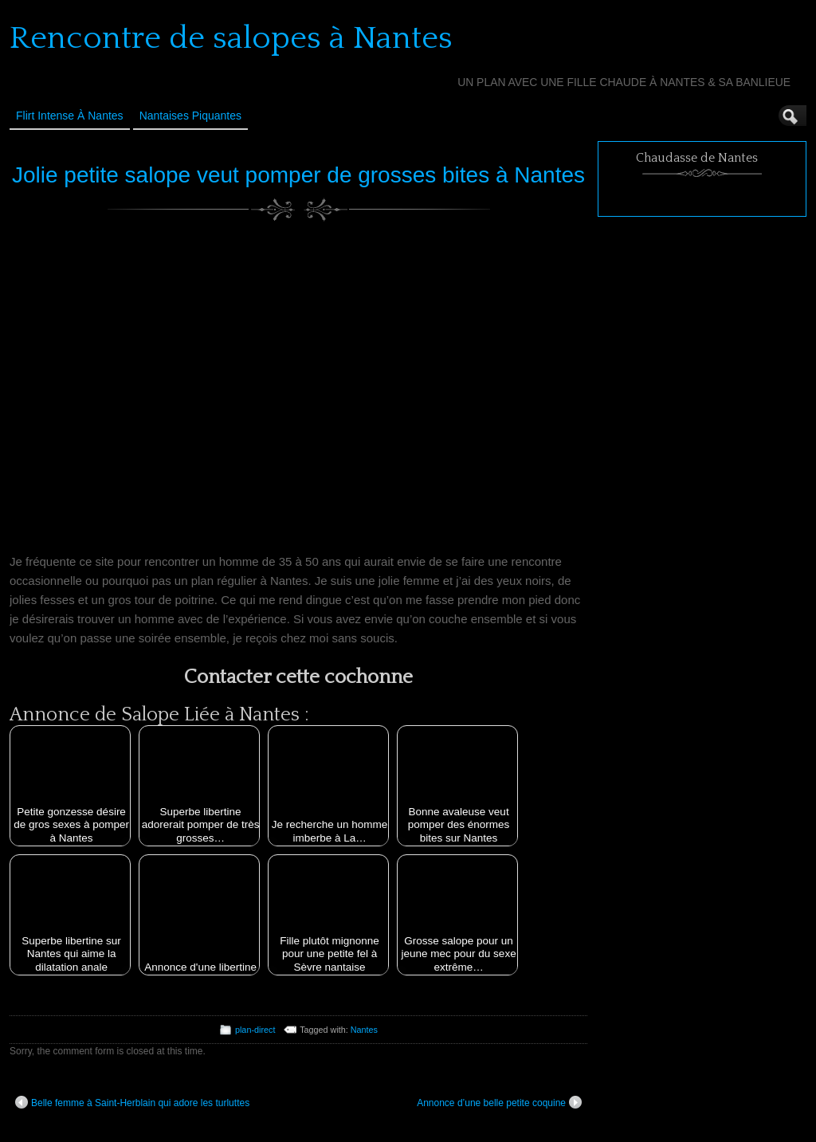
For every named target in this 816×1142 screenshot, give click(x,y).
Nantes (364, 1029)
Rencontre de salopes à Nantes (231, 38)
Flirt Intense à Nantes (70, 115)
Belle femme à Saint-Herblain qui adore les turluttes (132, 1102)
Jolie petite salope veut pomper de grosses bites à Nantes (298, 175)
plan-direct (255, 1029)
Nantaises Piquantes (190, 115)
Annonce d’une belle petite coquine (499, 1102)
